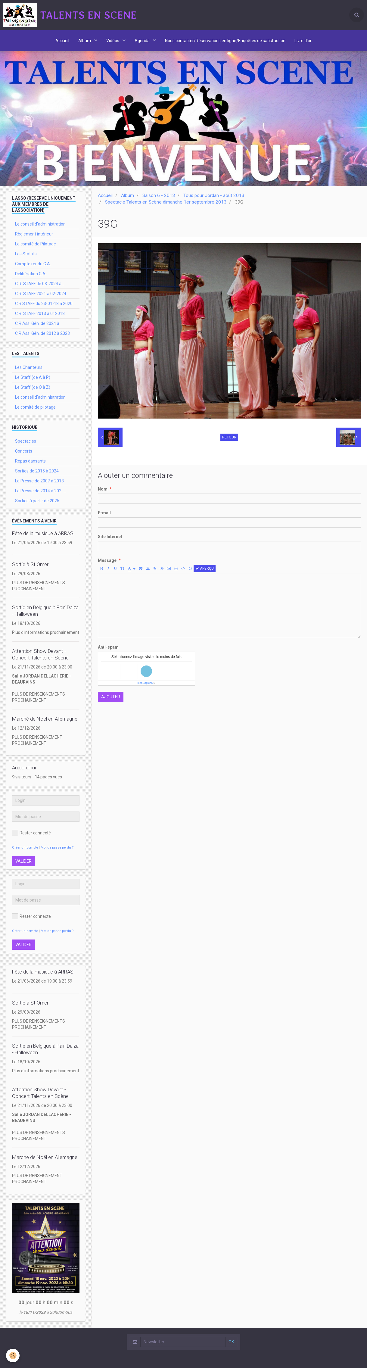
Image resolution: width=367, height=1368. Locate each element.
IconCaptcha (145, 682)
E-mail (104, 512)
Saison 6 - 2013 (158, 195)
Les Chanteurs (28, 367)
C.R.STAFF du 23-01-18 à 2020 (44, 303)
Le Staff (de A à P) (32, 377)
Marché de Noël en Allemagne (44, 719)
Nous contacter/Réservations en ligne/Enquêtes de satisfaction (225, 40)
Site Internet (110, 536)
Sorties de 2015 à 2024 (37, 471)
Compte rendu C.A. (33, 263)
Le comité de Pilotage (35, 244)
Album (85, 40)
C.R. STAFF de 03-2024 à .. (39, 283)
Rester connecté (31, 833)
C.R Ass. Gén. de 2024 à (37, 323)
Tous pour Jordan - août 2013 (213, 195)
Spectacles (25, 441)
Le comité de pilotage (35, 407)
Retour (229, 437)
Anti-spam (108, 647)
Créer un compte (25, 847)
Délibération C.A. (30, 273)
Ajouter (110, 696)
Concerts (23, 451)
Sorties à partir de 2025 (37, 500)
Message (107, 560)
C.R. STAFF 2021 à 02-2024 (40, 293)
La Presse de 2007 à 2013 (39, 480)
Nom (102, 489)
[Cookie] (13, 1355)
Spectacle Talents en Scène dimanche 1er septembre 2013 (165, 202)
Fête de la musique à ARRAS (42, 533)
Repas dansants (30, 461)
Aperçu (204, 568)
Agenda (143, 40)
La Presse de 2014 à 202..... (40, 490)
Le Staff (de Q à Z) (32, 387)
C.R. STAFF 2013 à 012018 (40, 313)
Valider (23, 861)
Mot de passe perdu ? (57, 847)
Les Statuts (26, 253)
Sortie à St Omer (30, 564)
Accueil (62, 40)
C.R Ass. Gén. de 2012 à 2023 (42, 333)
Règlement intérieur (34, 234)
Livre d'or (303, 40)
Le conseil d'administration (40, 224)
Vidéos (113, 40)
